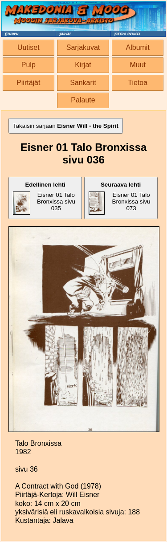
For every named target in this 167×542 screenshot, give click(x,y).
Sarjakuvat (83, 47)
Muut (138, 65)
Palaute (83, 100)
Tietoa (137, 82)
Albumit (138, 47)
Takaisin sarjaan (65, 125)
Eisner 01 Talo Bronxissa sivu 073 (120, 198)
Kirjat (83, 65)
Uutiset (28, 47)
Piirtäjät (28, 82)
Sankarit (83, 82)
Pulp (28, 65)
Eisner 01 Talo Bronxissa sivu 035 (44, 198)
